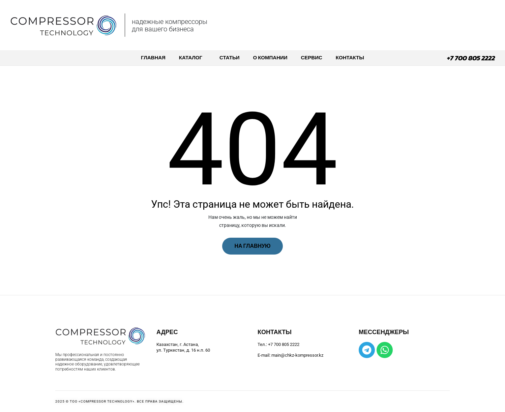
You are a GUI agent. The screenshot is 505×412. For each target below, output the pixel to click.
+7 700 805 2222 (471, 58)
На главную (252, 246)
